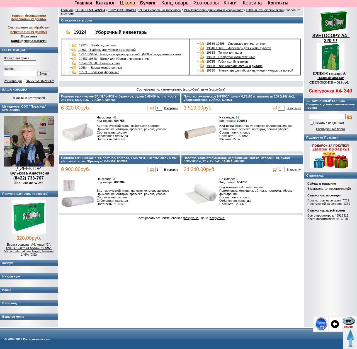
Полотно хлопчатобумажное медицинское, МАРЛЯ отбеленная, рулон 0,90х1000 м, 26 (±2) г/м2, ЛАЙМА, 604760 (237, 159)
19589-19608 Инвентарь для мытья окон (236, 43)
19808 (235, 66)
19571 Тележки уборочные (99, 72)
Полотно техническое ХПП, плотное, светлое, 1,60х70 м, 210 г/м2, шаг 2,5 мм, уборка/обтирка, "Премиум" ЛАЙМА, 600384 (119, 159)
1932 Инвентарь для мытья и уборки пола (213, 10)
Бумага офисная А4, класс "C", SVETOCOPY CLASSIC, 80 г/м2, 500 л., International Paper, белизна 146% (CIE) (29, 249)
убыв (194, 89)
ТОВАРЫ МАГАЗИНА (90, 10)
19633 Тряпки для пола (224, 52)
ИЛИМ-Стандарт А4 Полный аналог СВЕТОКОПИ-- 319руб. (329, 77)
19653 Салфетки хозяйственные (231, 57)
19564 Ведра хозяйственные (100, 67)
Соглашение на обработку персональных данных (29, 29)
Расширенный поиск (330, 128)
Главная (83, 3)
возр (187, 89)
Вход (43, 73)
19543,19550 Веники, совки (99, 63)
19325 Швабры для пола (97, 45)
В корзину (171, 108)
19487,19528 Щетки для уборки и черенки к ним (114, 58)
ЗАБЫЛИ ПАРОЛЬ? (40, 81)
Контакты (278, 3)
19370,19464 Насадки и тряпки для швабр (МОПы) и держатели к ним (130, 54)
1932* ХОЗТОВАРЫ (122, 10)
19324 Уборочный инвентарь (110, 32)
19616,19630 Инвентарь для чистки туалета (239, 48)
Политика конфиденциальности (29, 38)
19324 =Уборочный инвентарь (159, 10)
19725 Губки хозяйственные (228, 61)
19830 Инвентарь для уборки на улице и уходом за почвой (250, 70)
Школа (127, 3)
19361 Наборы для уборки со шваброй (107, 49)
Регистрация (13, 81)
